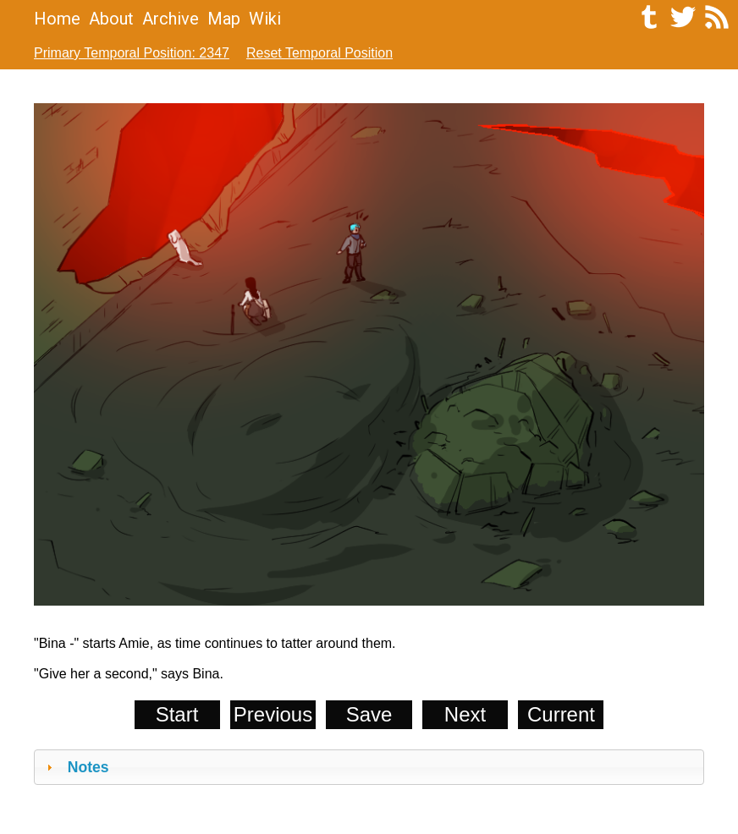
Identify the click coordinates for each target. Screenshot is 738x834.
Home (57, 18)
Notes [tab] (75, 767)
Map (223, 18)
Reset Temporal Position (319, 53)
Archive (170, 18)
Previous (273, 714)
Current (561, 714)
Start (177, 714)
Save (369, 714)
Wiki (265, 18)
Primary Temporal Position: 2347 (131, 53)
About (111, 18)
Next (465, 714)
